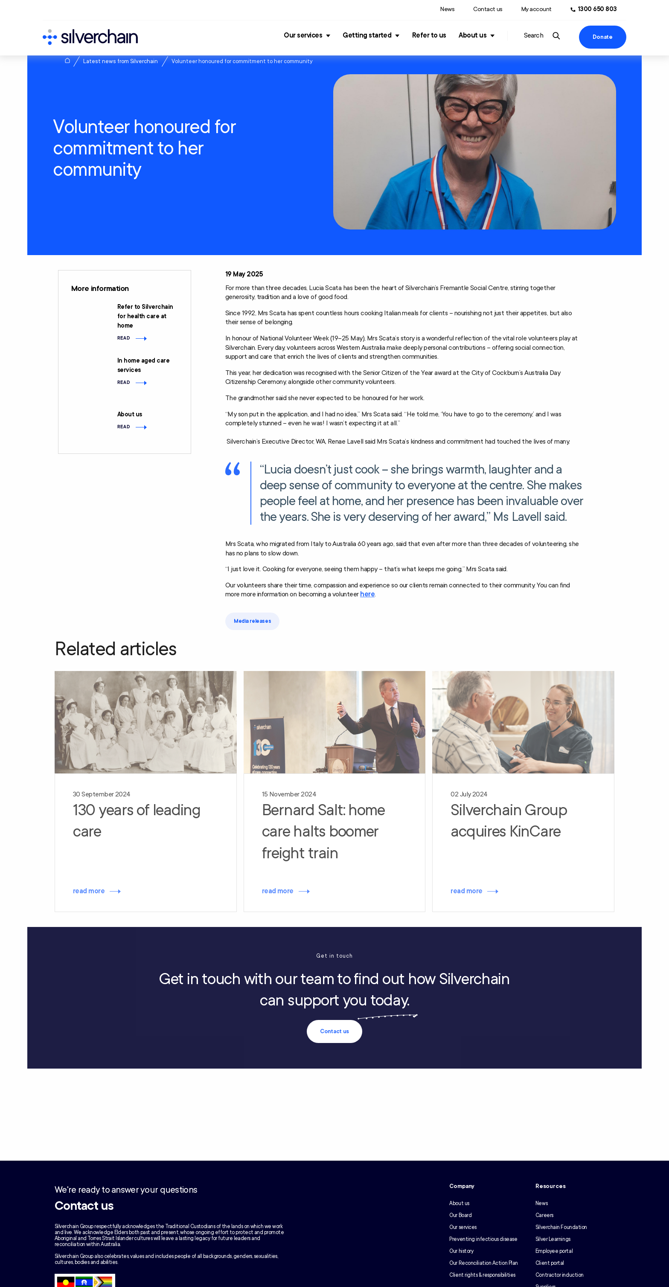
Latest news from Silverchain (120, 61)
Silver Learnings (552, 1239)
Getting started (367, 35)
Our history (461, 1251)
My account (536, 9)
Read (124, 338)
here (367, 594)
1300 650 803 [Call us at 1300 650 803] (597, 9)
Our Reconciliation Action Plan (483, 1263)
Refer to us (429, 35)
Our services (303, 35)
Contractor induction (559, 1275)
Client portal (549, 1263)
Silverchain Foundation (561, 1227)
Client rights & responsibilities (482, 1275)
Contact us (487, 9)
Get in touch (334, 956)
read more (89, 891)
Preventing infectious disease (483, 1239)
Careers (544, 1215)
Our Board (460, 1215)
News (447, 9)
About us (472, 35)
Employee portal (554, 1251)
